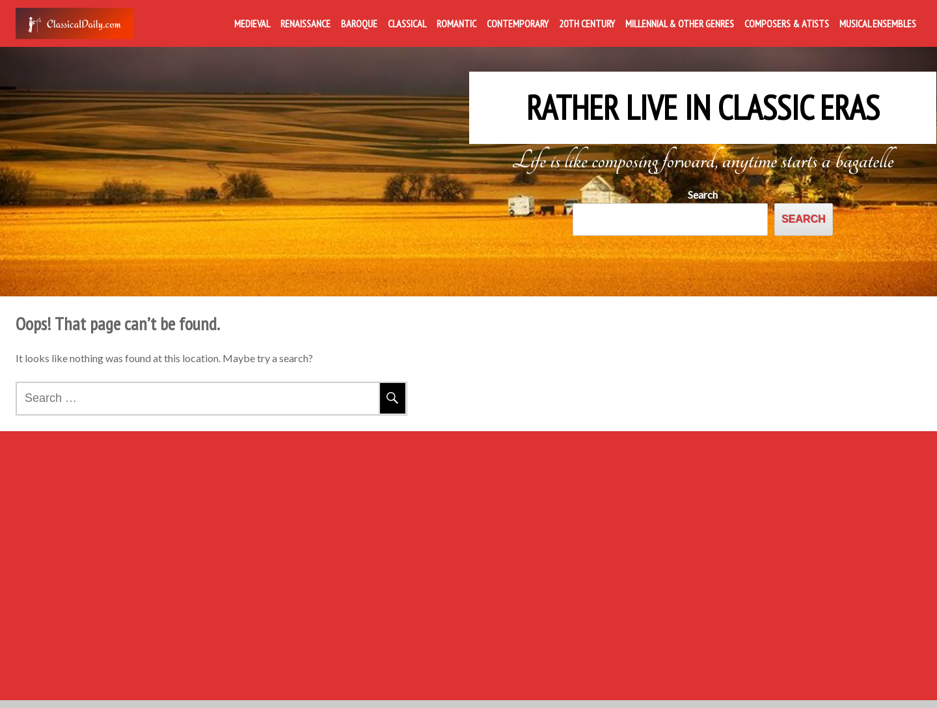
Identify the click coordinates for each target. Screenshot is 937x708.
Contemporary (518, 23)
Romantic (456, 23)
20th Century (587, 23)
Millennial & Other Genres (679, 23)
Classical (407, 23)
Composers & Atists (786, 23)
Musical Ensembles (877, 23)
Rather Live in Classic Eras (702, 99)
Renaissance (305, 23)
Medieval (252, 23)
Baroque (359, 23)
